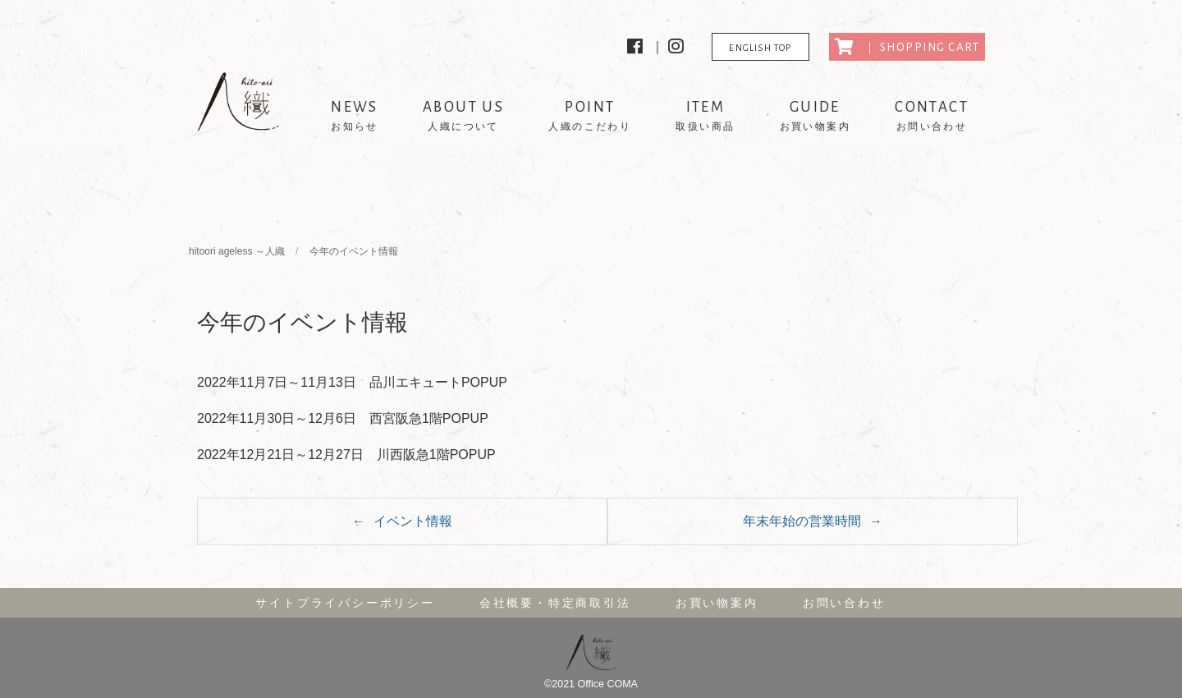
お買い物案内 (717, 603)
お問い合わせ (844, 603)
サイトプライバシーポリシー (344, 603)
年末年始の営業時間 (802, 521)
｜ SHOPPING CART (907, 46)
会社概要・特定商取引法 (555, 603)
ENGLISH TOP (760, 48)
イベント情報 (412, 521)
